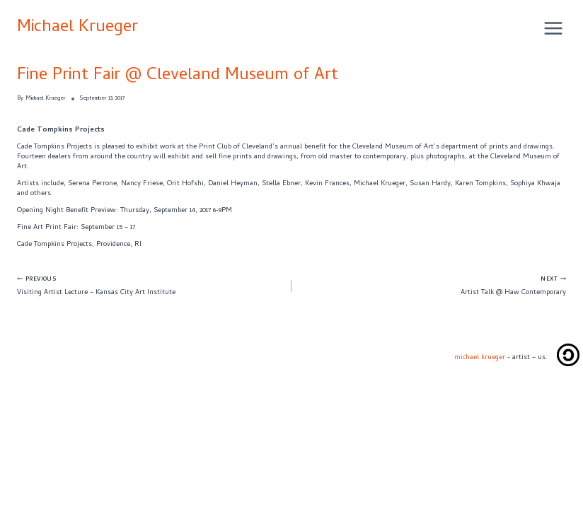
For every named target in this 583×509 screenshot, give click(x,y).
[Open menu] (551, 27)
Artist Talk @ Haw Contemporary (432, 286)
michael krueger (479, 357)
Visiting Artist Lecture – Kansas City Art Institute (150, 286)
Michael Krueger (77, 28)
